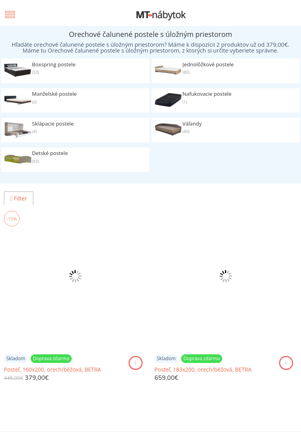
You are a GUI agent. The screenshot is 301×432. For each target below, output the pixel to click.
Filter (18, 198)
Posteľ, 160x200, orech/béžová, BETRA (52, 369)
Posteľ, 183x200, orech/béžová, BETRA (203, 369)
